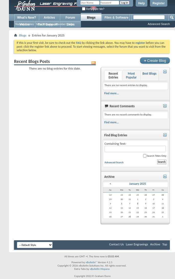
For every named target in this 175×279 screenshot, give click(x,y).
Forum (70, 17)
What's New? (26, 17)
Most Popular (44, 24)
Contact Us (116, 244)
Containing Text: (135, 147)
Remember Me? (93, 9)
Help (141, 3)
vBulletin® (91, 262)
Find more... (111, 93)
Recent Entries (24, 24)
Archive (155, 244)
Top (164, 244)
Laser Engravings (137, 244)
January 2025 (137, 183)
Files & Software (116, 17)
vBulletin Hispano (100, 269)
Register (159, 3)
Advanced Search (159, 23)
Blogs (91, 17)
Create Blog (155, 60)
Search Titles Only (154, 155)
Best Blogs (149, 73)
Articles (49, 17)
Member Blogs (64, 24)
